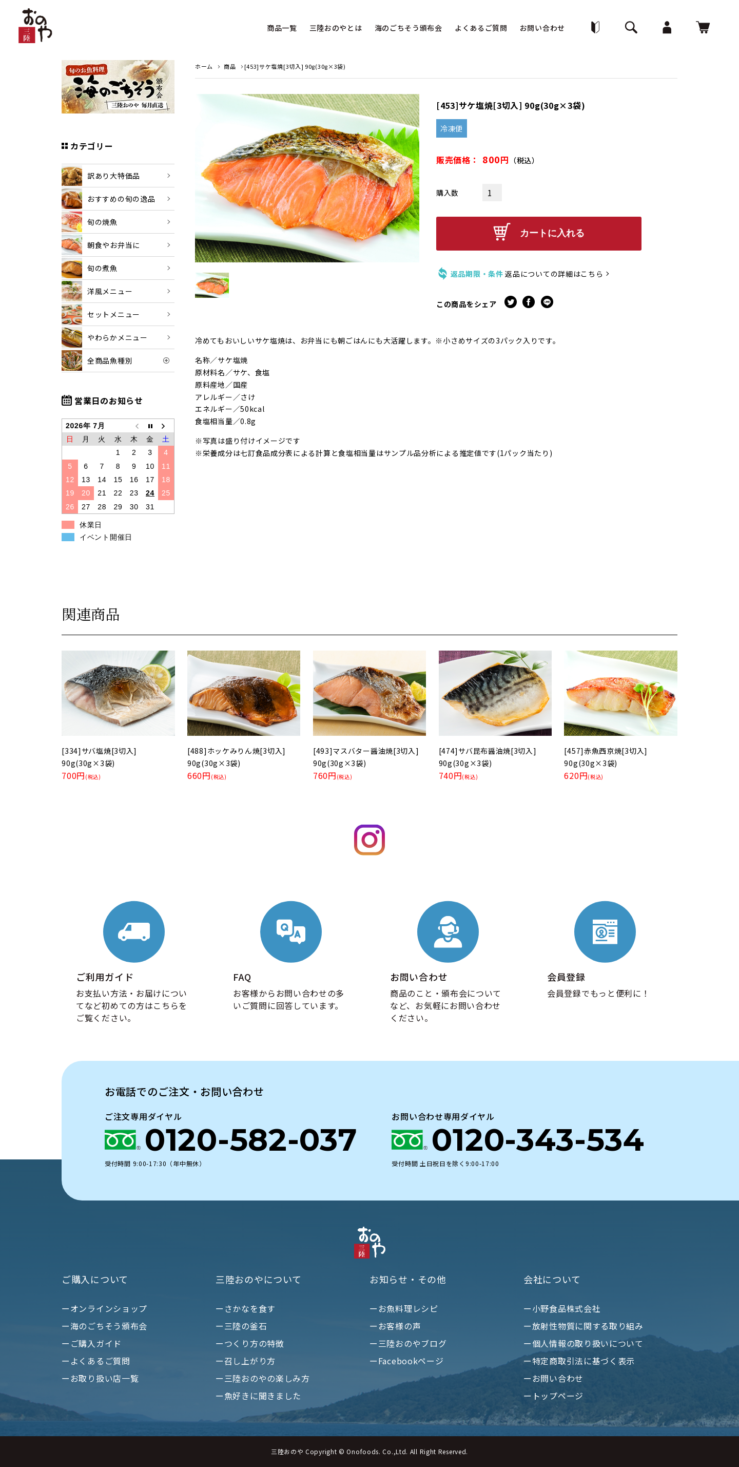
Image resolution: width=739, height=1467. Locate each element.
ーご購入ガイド (92, 1343)
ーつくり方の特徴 (250, 1343)
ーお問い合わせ (553, 1378)
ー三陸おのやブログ (407, 1343)
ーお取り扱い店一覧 (100, 1378)
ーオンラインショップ (104, 1308)
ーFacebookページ (406, 1361)
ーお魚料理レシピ (403, 1308)
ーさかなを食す (246, 1308)
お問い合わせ (542, 28)
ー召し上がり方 (246, 1361)
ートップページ (553, 1395)
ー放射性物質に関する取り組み (583, 1326)
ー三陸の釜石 (241, 1326)
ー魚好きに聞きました (258, 1395)
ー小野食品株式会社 (561, 1308)
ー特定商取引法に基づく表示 (579, 1361)
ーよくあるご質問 (96, 1361)
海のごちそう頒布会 (408, 28)
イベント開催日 (106, 537)
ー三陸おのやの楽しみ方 (263, 1378)
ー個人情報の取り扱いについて (583, 1343)
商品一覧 (282, 28)
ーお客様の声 (395, 1326)
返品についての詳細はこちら (554, 271)
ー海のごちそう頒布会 (104, 1326)
